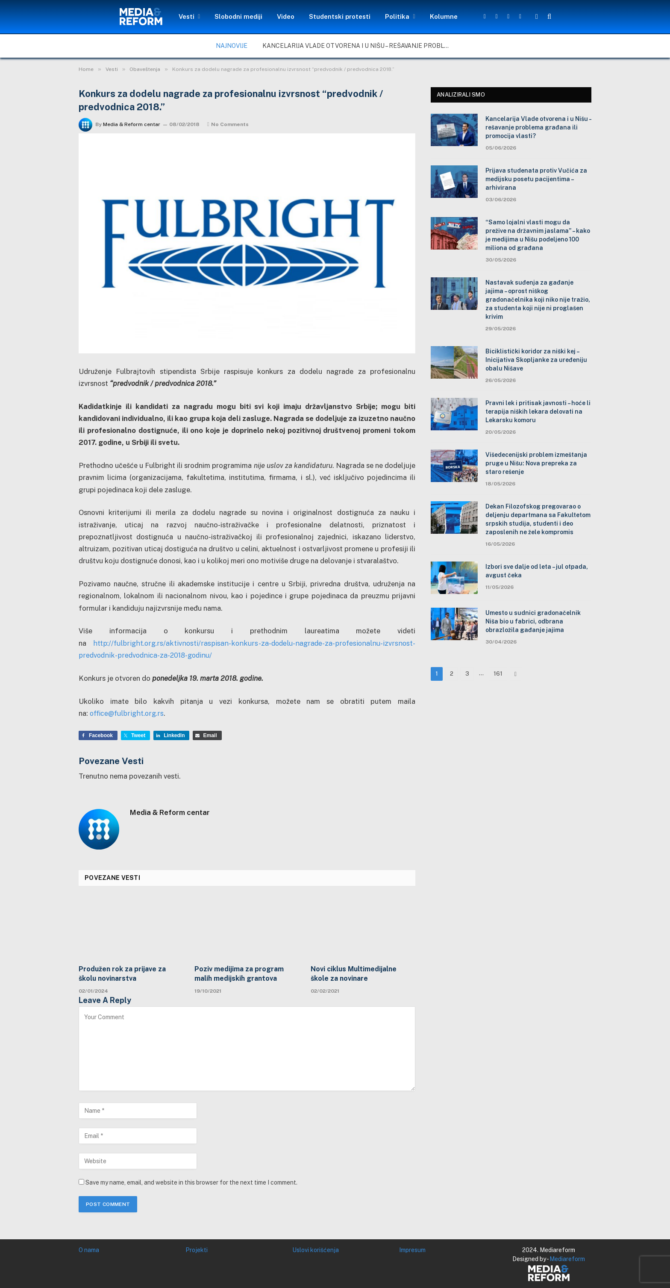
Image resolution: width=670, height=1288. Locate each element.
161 (498, 673)
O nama (89, 1249)
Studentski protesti (339, 16)
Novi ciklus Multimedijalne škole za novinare (354, 973)
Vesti (186, 16)
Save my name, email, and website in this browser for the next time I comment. (191, 1182)
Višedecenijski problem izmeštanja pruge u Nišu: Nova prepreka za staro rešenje (536, 463)
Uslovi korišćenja (315, 1249)
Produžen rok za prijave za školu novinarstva (122, 973)
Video (285, 16)
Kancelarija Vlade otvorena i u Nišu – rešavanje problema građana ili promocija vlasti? (358, 45)
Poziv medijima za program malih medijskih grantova (239, 973)
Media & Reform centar (131, 124)
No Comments (228, 124)
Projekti (196, 1249)
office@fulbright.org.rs (128, 713)
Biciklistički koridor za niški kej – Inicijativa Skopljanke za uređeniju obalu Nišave (536, 360)
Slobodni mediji (238, 16)
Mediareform (567, 1258)
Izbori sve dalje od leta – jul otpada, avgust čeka (536, 571)
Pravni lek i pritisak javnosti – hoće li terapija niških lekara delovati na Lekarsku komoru (538, 411)
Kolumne (444, 16)
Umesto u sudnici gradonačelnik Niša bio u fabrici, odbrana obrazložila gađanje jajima (533, 621)
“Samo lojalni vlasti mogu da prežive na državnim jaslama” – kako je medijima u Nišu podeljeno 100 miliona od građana (537, 235)
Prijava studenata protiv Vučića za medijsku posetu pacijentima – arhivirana (536, 179)
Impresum (412, 1249)
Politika (397, 16)
